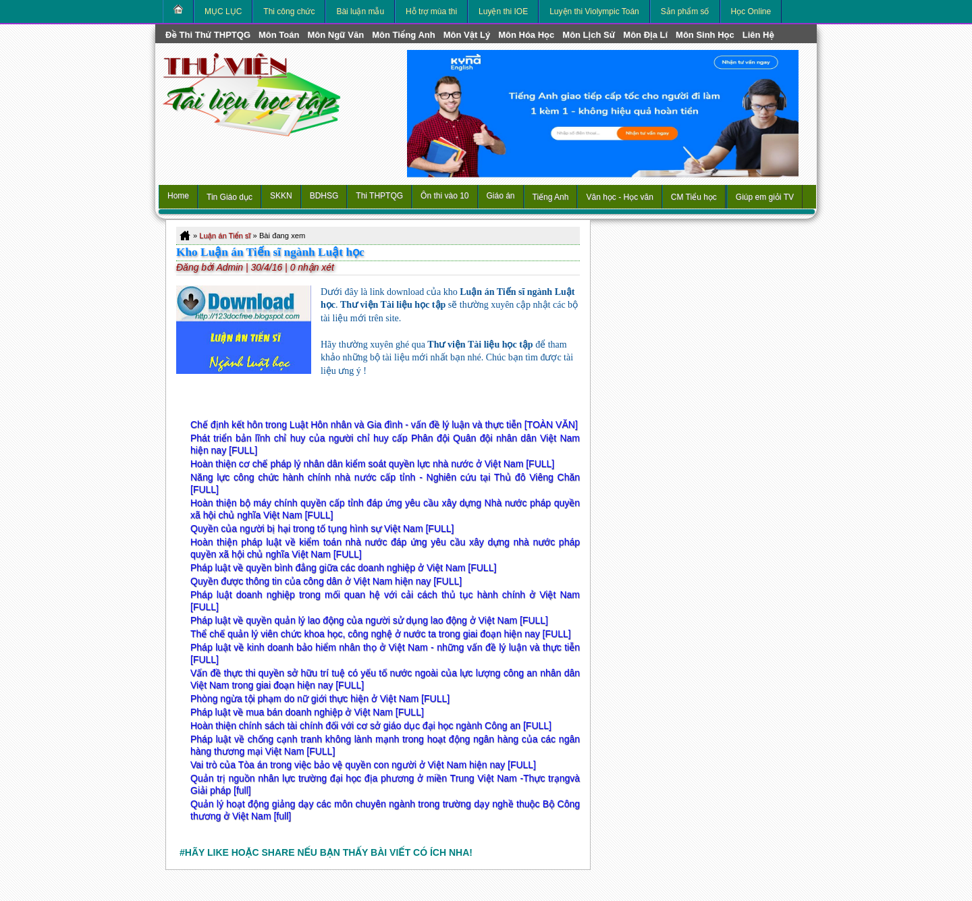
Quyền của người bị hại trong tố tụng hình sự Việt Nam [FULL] (322, 528)
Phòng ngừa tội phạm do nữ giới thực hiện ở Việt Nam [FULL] (320, 698)
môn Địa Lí (645, 35)
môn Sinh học (705, 35)
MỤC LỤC (223, 11)
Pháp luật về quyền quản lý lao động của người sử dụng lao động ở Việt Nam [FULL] (369, 620)
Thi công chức (289, 11)
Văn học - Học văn (619, 197)
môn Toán (279, 35)
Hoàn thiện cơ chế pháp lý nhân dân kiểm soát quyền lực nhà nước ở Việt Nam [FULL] (372, 463)
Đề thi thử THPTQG (207, 35)
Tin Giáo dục (229, 197)
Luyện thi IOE (503, 11)
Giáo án (501, 195)
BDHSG (324, 195)
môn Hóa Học (526, 35)
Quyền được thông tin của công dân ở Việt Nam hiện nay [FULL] (326, 581)
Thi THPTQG (379, 195)
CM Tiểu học (694, 197)
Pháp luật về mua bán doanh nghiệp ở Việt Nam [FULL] (307, 712)
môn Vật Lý (466, 35)
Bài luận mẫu (360, 11)
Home (178, 195)
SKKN (281, 195)
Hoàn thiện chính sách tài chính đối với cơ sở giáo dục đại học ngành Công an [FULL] (370, 725)
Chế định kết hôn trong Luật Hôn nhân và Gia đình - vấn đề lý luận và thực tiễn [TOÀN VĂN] (384, 424)
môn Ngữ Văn (335, 35)
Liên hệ (758, 35)
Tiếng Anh (551, 197)
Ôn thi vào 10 (444, 195)
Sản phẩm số (685, 11)
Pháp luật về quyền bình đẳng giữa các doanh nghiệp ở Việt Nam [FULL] (343, 567)
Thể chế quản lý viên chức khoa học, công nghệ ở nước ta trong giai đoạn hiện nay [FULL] (380, 633)
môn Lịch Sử (588, 35)
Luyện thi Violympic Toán (594, 11)
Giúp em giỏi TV (765, 197)
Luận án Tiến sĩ (224, 235)
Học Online (751, 11)
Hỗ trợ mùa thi (431, 11)
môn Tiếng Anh (403, 35)
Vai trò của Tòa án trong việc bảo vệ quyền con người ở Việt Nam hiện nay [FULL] (363, 764)
